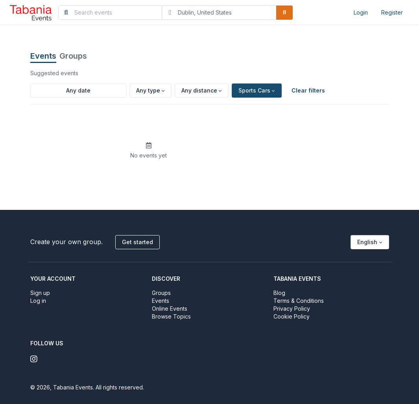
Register (392, 12)
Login (361, 12)
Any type (148, 90)
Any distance (199, 90)
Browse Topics (171, 316)
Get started (137, 242)
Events (43, 56)
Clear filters (308, 90)
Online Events (169, 308)
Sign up (40, 292)
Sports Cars (254, 90)
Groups (73, 56)
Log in (38, 300)
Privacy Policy (291, 308)
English (367, 242)
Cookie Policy (291, 316)
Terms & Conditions (298, 300)
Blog (279, 292)
